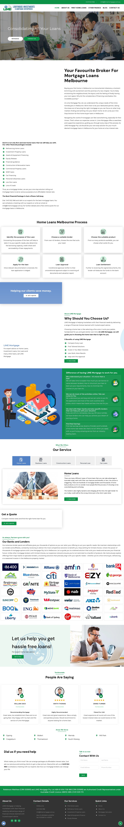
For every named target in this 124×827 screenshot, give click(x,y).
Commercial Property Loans (14, 169)
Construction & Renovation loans (16, 165)
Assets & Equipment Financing (15, 155)
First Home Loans (72, 806)
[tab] (19, 461)
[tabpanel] (60, 488)
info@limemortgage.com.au (109, 2)
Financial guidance (11, 162)
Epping (9, 735)
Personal (7, 179)
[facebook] (12, 820)
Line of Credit (9, 185)
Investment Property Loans (14, 152)
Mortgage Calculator (105, 812)
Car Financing (9, 175)
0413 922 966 (89, 2)
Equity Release (9, 158)
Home (100, 806)
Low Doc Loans (9, 182)
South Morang (74, 739)
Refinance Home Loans (74, 809)
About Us (101, 809)
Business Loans (18, 179)
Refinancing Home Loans (13, 148)
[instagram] (15, 820)
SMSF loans (8, 172)
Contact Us (102, 815)
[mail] (19, 820)
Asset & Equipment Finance (76, 815)
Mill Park (102, 735)
